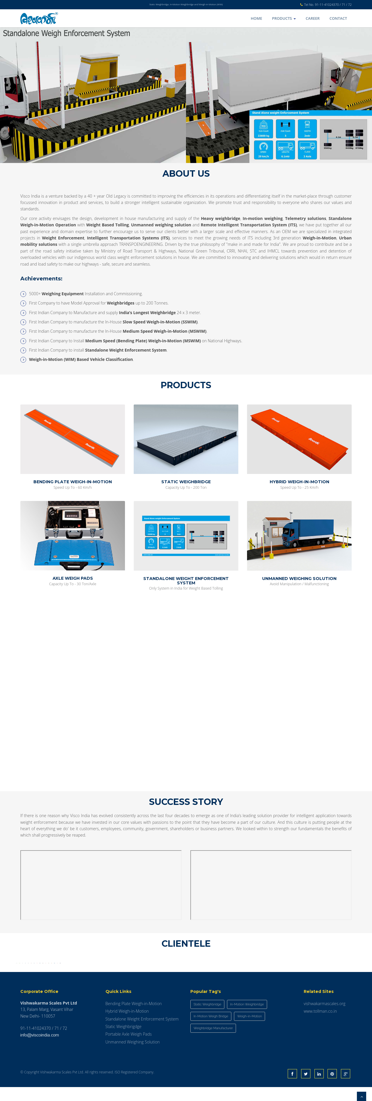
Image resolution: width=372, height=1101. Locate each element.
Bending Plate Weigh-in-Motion (133, 1017)
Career (313, 18)
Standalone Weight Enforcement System (142, 1033)
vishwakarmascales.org (325, 1017)
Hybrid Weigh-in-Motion (127, 1025)
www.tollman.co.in (320, 1025)
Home (256, 18)
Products (284, 18)
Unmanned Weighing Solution (132, 1056)
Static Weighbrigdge (123, 1040)
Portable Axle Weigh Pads (128, 1048)
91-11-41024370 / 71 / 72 (333, 4)
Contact (338, 18)
